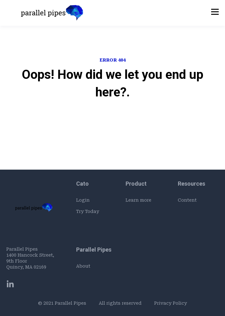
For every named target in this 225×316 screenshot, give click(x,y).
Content (187, 200)
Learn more (138, 200)
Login (83, 200)
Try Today (87, 211)
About (83, 266)
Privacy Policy (170, 303)
